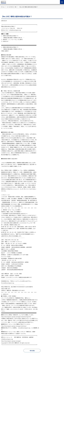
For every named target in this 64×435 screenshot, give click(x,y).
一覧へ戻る (32, 350)
